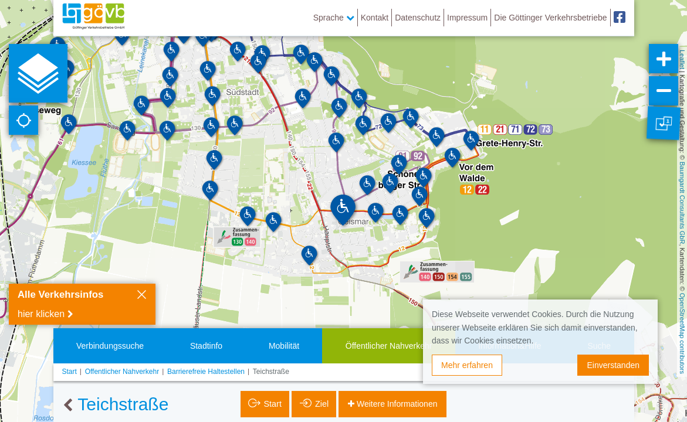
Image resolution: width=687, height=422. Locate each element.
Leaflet (682, 59)
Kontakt (374, 17)
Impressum (467, 17)
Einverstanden (613, 365)
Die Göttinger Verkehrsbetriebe (550, 17)
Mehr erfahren (467, 365)
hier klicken (41, 314)
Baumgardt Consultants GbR (682, 203)
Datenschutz (418, 17)
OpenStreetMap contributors (682, 333)
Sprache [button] (333, 17)
